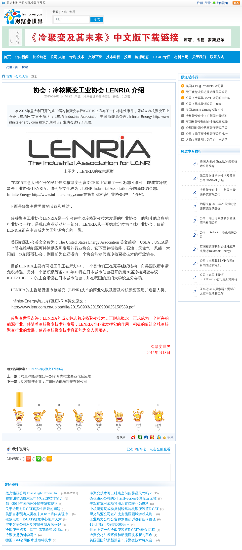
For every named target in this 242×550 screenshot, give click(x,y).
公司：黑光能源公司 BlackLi (204, 104)
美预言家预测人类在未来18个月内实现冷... (38, 514)
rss (236, 3)
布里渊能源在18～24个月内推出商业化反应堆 (56, 376)
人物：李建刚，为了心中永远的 (207, 139)
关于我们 (199, 57)
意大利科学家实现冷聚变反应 (26, 2)
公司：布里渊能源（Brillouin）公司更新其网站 (218, 277)
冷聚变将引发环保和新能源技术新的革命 (121, 535)
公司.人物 (57, 57)
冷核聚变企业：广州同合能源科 (207, 116)
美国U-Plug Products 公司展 (204, 86)
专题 (72, 12)
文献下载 (95, 57)
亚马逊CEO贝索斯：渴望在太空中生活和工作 (218, 291)
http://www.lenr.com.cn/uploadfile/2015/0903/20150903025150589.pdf (73, 307)
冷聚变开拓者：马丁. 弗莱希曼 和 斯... (34, 530)
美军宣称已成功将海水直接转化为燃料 (119, 504)
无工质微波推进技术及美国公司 (207, 92)
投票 (127, 57)
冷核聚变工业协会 (51, 369)
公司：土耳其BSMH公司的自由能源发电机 (217, 263)
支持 (138, 426)
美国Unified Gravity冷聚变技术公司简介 (218, 164)
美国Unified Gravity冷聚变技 (204, 110)
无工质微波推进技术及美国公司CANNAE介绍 (218, 178)
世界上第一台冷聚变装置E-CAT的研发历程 (122, 530)
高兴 (118, 426)
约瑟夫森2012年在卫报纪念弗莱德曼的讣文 (218, 206)
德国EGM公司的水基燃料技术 (28, 540)
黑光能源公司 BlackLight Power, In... (32, 493)
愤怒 (59, 426)
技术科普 (113, 57)
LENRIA (33, 369)
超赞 (158, 426)
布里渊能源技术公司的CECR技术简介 (34, 498)
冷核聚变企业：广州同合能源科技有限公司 (54, 381)
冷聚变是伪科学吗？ (21, 535)
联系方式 (217, 57)
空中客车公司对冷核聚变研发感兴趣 (33, 524)
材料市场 (181, 57)
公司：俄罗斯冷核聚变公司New (207, 133)
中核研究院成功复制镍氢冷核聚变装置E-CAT (124, 509)
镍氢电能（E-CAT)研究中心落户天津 (33, 519)
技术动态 (39, 57)
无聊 (99, 426)
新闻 (55, 12)
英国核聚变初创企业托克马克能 (207, 122)
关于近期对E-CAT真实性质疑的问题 (33, 509)
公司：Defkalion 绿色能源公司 (218, 235)
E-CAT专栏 (161, 57)
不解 (39, 426)
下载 (64, 12)
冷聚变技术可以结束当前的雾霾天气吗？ (121, 493)
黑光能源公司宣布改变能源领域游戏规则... (122, 514)
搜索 (25, 67)
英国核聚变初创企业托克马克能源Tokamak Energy (218, 249)
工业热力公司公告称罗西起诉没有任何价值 (123, 519)
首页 (7, 57)
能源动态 (142, 57)
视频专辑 (12, 67)
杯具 (79, 426)
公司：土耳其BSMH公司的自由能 (208, 98)
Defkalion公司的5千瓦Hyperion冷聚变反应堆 (123, 498)
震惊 (19, 426)
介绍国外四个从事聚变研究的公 (207, 127)
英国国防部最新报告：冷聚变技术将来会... (122, 540)
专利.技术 (76, 57)
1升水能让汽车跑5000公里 (110, 524)
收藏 (170, 437)
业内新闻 (22, 57)
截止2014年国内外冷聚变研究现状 (31, 504)
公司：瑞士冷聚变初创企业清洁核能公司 (218, 220)
